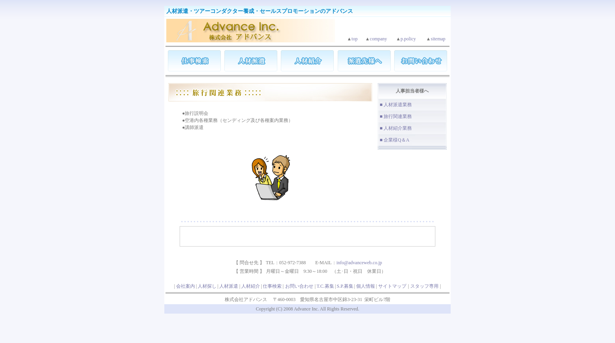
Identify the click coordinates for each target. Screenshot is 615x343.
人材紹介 (250, 286)
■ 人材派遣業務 (396, 104)
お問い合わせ (299, 286)
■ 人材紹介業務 (396, 128)
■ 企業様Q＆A (394, 140)
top (354, 39)
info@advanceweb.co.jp (359, 262)
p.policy (408, 39)
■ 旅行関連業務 (396, 116)
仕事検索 (272, 286)
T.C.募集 (325, 286)
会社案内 (185, 286)
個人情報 (365, 286)
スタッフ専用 (424, 286)
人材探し (207, 286)
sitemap (438, 39)
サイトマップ (392, 286)
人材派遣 (228, 286)
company (378, 39)
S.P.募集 (345, 286)
